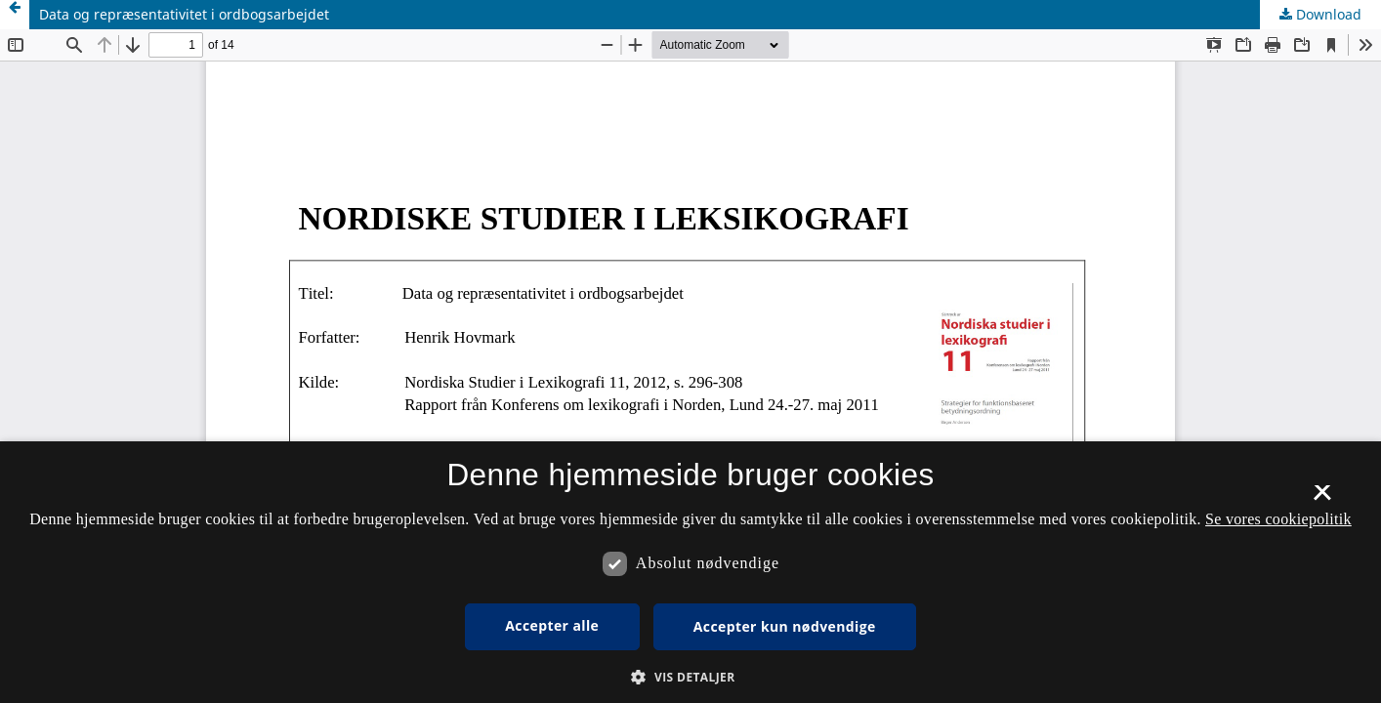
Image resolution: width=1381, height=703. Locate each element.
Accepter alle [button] (552, 625)
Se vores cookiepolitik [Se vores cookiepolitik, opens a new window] (1278, 519)
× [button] (1322, 499)
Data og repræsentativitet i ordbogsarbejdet (184, 14)
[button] (690, 677)
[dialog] (690, 572)
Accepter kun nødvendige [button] (784, 626)
